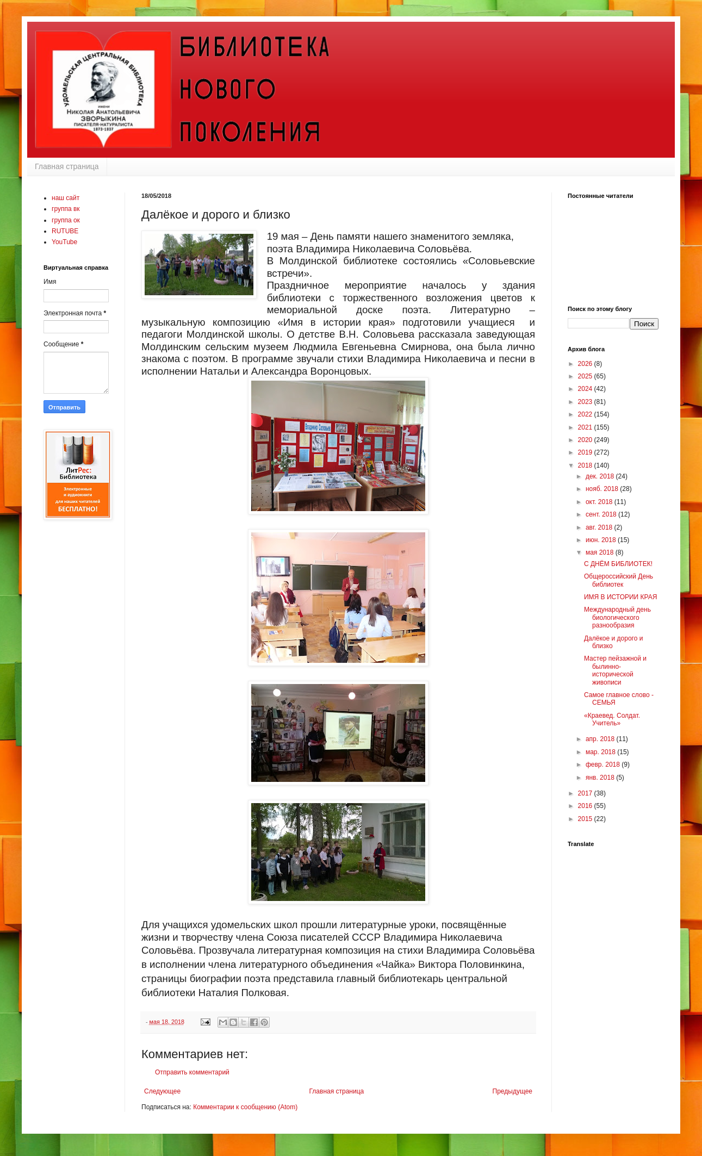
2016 (586, 806)
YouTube (64, 242)
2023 (586, 402)
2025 (586, 376)
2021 (586, 427)
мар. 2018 (601, 752)
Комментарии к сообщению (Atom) (245, 1107)
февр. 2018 (604, 764)
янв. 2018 (601, 777)
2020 (586, 440)
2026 (586, 364)
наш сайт (65, 198)
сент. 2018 (602, 514)
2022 (586, 414)
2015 (586, 819)
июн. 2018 (602, 540)
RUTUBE (65, 231)
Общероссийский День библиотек (618, 580)
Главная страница (67, 166)
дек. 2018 (601, 476)
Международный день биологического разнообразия (617, 617)
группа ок (66, 220)
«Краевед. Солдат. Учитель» (612, 719)
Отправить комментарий (192, 1072)
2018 (586, 465)
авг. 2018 (600, 527)
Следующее (162, 1091)
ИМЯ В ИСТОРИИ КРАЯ (620, 597)
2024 (586, 389)
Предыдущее (512, 1091)
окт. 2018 (600, 502)
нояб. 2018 (603, 489)
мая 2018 (601, 552)
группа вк (66, 209)
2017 (586, 793)
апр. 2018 (601, 739)
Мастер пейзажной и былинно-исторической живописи (615, 670)
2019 (586, 452)
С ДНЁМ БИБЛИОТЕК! (618, 564)
